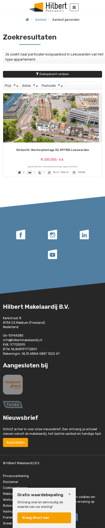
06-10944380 (13, 335)
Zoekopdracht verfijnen (52, 74)
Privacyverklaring (16, 476)
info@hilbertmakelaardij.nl (22, 340)
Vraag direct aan (35, 518)
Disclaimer (10, 482)
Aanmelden (15, 442)
